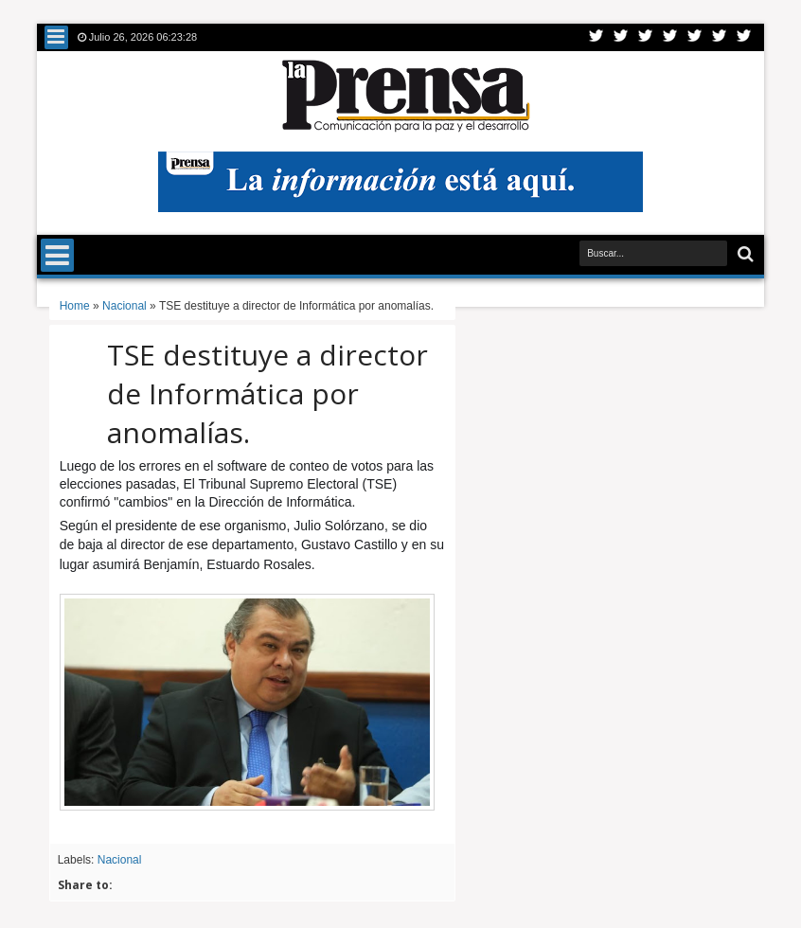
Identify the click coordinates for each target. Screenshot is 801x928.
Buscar (743, 254)
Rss (670, 37)
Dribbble (719, 37)
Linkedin (695, 37)
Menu (56, 37)
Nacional (120, 859)
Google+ (645, 37)
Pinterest (744, 37)
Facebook (621, 37)
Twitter (596, 37)
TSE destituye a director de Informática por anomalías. (267, 393)
